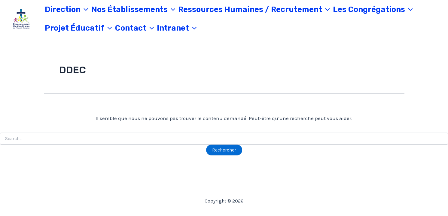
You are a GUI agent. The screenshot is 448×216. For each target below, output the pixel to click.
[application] (84, 9)
